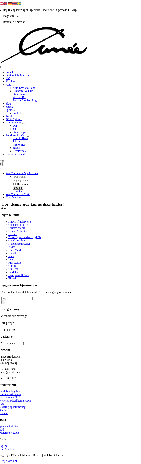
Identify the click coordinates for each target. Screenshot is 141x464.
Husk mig (20, 184)
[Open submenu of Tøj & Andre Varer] (28, 136)
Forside (12, 234)
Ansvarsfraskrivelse (19, 221)
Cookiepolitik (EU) (19, 224)
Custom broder (16, 227)
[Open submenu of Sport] (13, 110)
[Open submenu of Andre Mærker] (23, 123)
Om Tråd (13, 268)
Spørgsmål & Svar (18, 275)
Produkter (14, 272)
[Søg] (3, 302)
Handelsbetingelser (19, 243)
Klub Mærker (16, 249)
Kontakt (13, 253)
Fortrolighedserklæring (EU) (24, 237)
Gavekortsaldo (16, 240)
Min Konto (14, 262)
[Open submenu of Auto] (12, 85)
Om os (12, 265)
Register (17, 191)
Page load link (9, 460)
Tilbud (12, 278)
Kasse (11, 246)
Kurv (11, 256)
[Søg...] (17, 298)
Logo (11, 259)
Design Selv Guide (19, 231)
